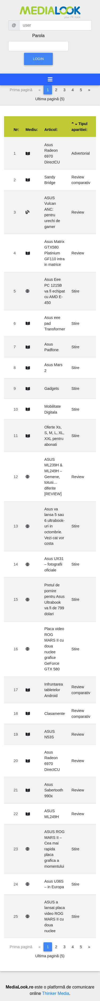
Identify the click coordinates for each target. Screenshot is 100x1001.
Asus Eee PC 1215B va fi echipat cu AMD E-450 (54, 291)
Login (38, 59)
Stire (75, 291)
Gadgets (51, 388)
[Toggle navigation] (50, 79)
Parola (38, 35)
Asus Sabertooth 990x (53, 790)
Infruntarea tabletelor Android (53, 690)
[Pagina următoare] (89, 89)
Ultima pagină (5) (50, 99)
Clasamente (54, 713)
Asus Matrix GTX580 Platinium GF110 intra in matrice (54, 253)
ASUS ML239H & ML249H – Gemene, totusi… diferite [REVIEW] (53, 476)
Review (77, 212)
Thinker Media (55, 993)
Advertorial (80, 153)
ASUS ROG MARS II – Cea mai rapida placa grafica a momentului (54, 849)
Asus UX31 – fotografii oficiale (53, 564)
